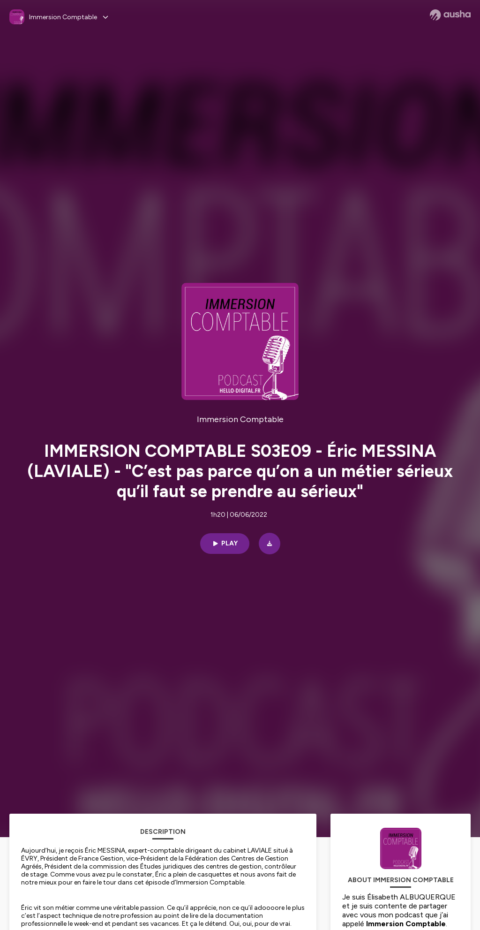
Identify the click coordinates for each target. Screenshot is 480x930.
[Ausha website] (450, 15)
